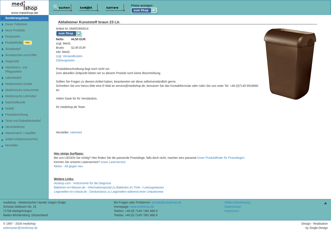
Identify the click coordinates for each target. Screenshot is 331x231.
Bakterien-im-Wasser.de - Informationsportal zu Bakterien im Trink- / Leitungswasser (109, 187)
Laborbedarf (13, 77)
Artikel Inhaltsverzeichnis (21, 139)
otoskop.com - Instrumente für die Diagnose (82, 183)
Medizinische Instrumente (22, 90)
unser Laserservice (113, 162)
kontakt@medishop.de (166, 202)
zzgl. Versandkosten (69, 56)
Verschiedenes (15, 127)
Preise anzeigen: (144, 9)
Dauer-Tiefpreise (16, 24)
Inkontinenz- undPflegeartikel (16, 69)
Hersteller (11, 145)
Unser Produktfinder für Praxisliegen (220, 157)
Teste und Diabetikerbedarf (23, 120)
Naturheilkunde (15, 102)
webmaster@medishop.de (20, 228)
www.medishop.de (142, 206)
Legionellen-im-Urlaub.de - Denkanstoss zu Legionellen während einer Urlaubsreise (108, 191)
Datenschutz (233, 206)
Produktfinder (18, 43)
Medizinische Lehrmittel (20, 96)
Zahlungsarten (65, 60)
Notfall (9, 108)
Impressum (232, 211)
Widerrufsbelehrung (237, 202)
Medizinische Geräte (18, 84)
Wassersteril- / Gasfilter (20, 133)
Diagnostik (12, 61)
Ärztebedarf (12, 49)
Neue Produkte (15, 30)
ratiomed (76, 132)
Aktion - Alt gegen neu (68, 166)
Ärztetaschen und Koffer (21, 55)
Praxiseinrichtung (16, 114)
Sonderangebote (16, 18)
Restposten (12, 36)
